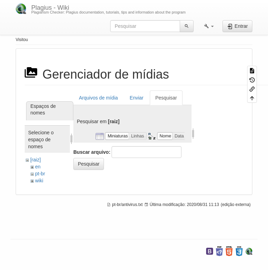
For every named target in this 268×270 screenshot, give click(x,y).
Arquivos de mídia (98, 98)
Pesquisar (166, 98)
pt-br (40, 173)
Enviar (137, 98)
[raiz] (35, 159)
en (38, 166)
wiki (39, 180)
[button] (209, 26)
